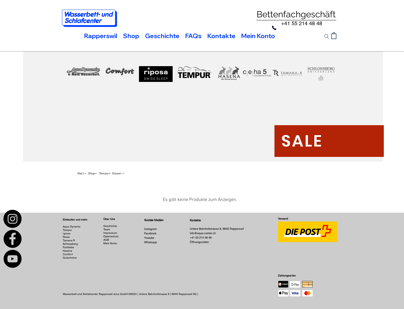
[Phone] (274, 27)
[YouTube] (12, 259)
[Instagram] (12, 219)
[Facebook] (12, 239)
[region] (83, 93)
